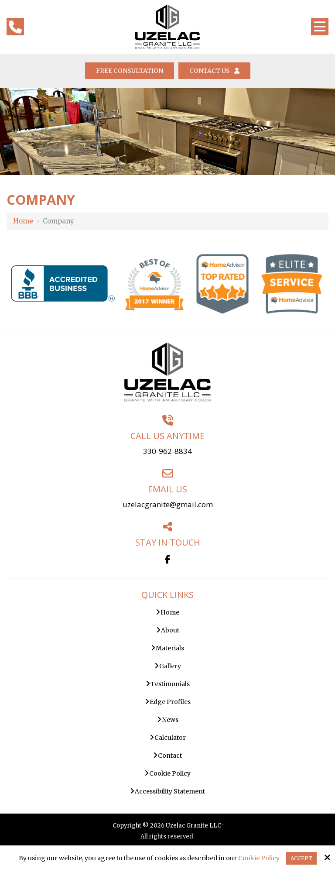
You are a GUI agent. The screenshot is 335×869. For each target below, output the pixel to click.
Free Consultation (129, 71)
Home (23, 221)
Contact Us (214, 71)
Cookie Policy (259, 858)
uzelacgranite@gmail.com (168, 504)
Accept (301, 858)
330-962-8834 (167, 451)
